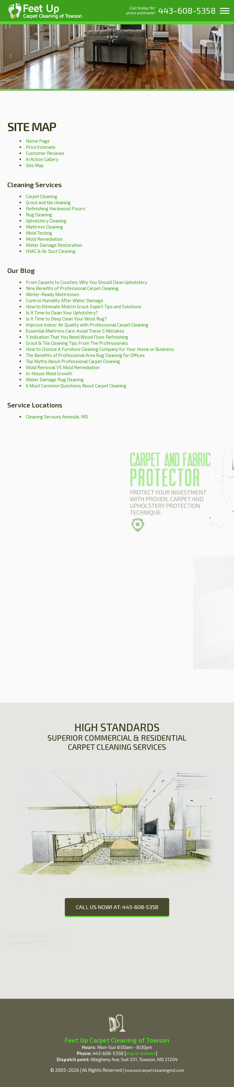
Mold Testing (39, 233)
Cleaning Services (34, 184)
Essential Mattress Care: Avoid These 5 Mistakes (75, 331)
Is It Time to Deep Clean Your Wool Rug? (66, 318)
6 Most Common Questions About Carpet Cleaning (76, 385)
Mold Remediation (44, 239)
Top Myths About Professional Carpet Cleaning (73, 361)
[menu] (224, 11)
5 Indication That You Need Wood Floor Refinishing (77, 337)
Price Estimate (40, 147)
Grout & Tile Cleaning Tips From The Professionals (77, 343)
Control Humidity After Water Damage (64, 300)
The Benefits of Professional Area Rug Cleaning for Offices (85, 355)
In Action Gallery (42, 159)
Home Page (38, 141)
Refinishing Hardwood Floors (55, 208)
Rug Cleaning (39, 214)
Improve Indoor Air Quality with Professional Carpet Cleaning (87, 324)
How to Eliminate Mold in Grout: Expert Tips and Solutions (83, 306)
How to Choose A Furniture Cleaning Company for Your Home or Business (100, 349)
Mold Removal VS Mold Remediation (63, 367)
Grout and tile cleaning (48, 202)
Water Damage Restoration (54, 245)
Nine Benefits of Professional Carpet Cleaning (72, 288)
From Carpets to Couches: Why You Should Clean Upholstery (86, 282)
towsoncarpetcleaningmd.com (154, 1070)
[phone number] (187, 10)
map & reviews (141, 1053)
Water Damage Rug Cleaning (55, 379)
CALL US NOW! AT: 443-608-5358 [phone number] (117, 907)
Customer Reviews (45, 153)
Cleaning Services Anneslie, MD (57, 416)
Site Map (35, 165)
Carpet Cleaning (41, 196)
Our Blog (21, 270)
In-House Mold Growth (49, 373)
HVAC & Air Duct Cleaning (51, 251)
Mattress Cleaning (44, 226)
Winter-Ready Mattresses (52, 294)
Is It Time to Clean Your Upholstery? (62, 312)
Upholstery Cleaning (46, 220)
